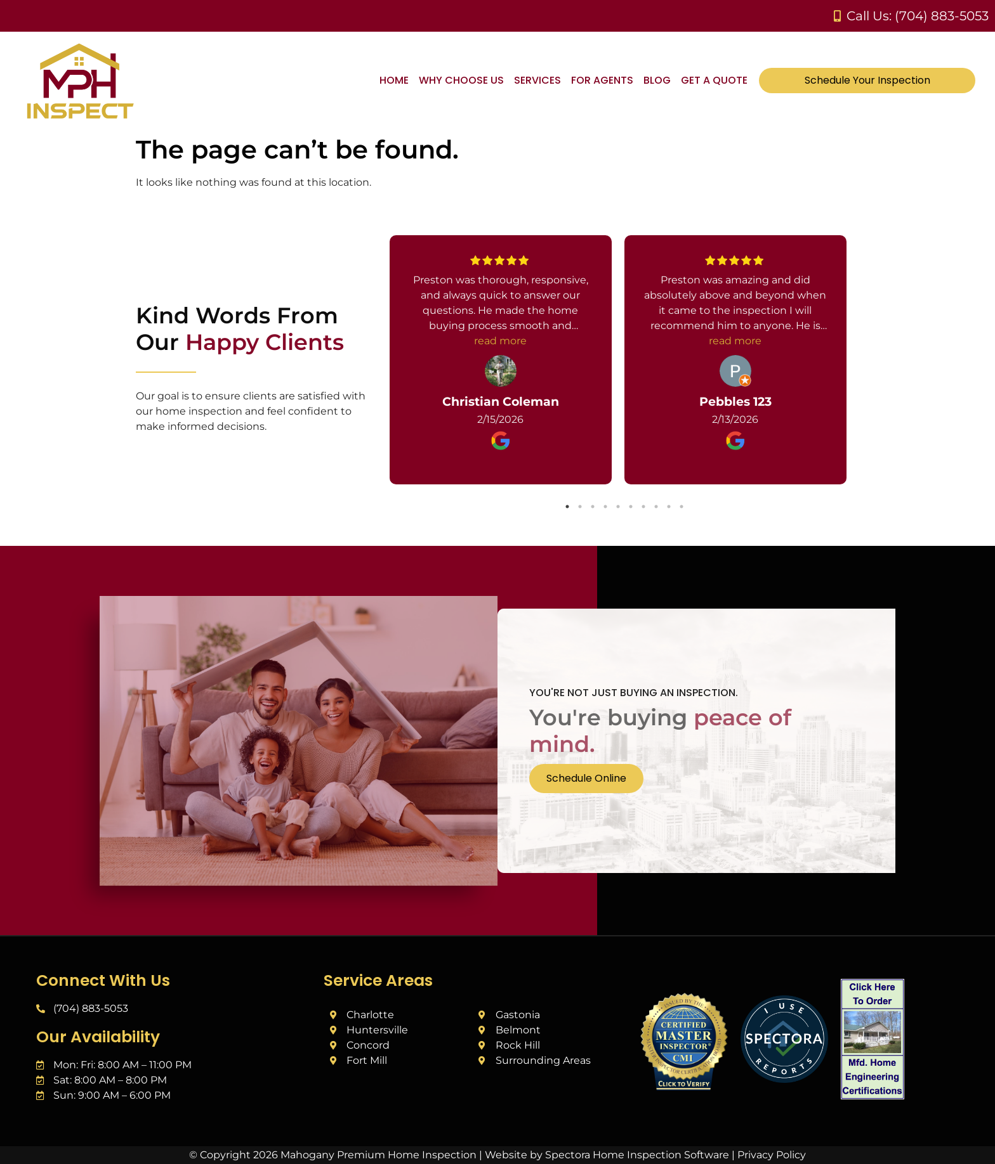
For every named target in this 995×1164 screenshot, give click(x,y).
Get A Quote (714, 80)
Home (394, 80)
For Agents (602, 80)
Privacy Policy (771, 1155)
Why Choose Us (461, 80)
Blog (657, 80)
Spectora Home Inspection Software (637, 1155)
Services (537, 80)
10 (681, 506)
